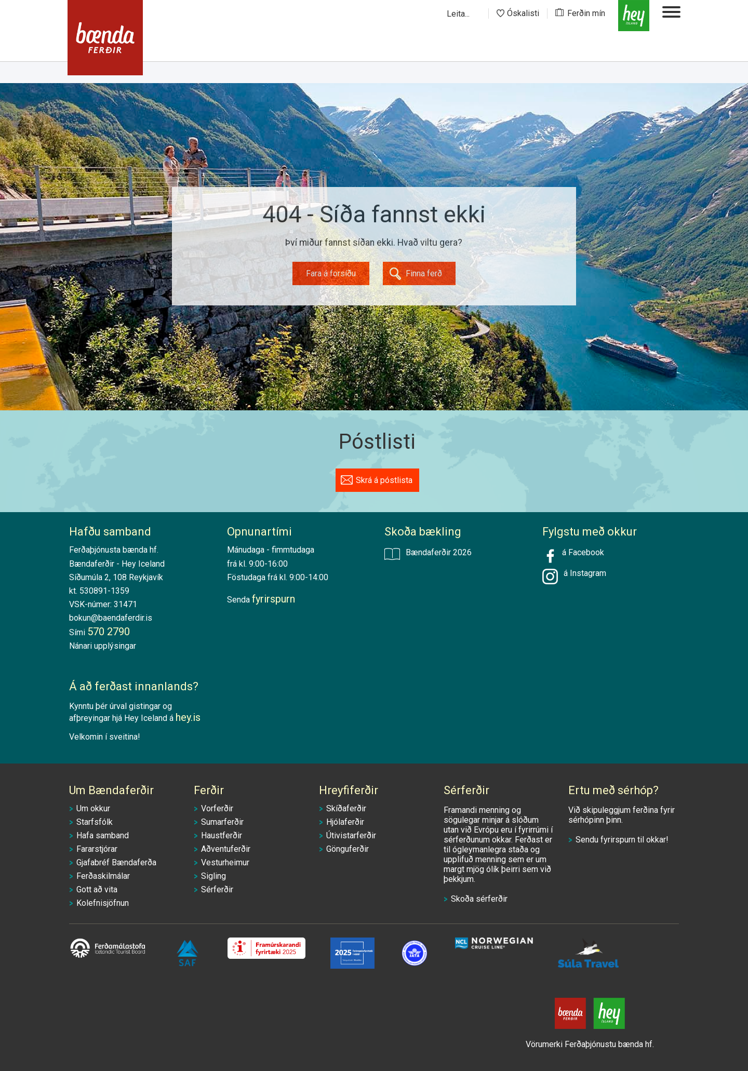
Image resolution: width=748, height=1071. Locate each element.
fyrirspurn (617, 840)
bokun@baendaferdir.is (110, 618)
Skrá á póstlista (384, 480)
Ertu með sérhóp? (613, 790)
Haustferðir (221, 835)
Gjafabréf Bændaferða (116, 862)
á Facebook (573, 555)
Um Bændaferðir (111, 790)
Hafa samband (102, 835)
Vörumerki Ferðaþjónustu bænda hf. (590, 1044)
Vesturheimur (225, 862)
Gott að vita (96, 889)
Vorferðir (217, 808)
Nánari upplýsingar (102, 646)
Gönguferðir (347, 849)
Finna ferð (424, 273)
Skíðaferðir (346, 808)
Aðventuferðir (225, 849)
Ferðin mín (586, 13)
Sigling (213, 876)
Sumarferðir (222, 822)
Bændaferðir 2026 (428, 553)
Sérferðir (217, 889)
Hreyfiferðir (348, 790)
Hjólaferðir (345, 822)
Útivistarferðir (351, 835)
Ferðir (209, 790)
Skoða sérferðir (479, 899)
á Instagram (582, 573)
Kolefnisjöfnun (102, 903)
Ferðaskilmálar (103, 876)
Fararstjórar (96, 849)
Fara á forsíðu (331, 273)
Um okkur (93, 808)
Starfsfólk (94, 822)
